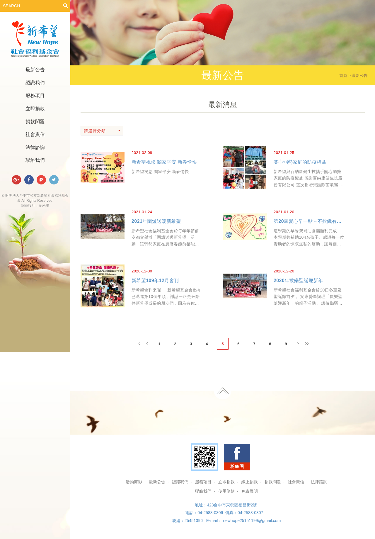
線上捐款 (249, 481)
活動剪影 (134, 481)
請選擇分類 (102, 130)
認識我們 (35, 82)
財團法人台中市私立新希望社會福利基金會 (35, 39)
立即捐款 (35, 108)
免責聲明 (249, 491)
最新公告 (35, 69)
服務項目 (35, 95)
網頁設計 (28, 206)
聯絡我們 (35, 160)
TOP (222, 390)
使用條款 (226, 491)
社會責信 (35, 134)
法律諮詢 (35, 147)
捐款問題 (35, 121)
